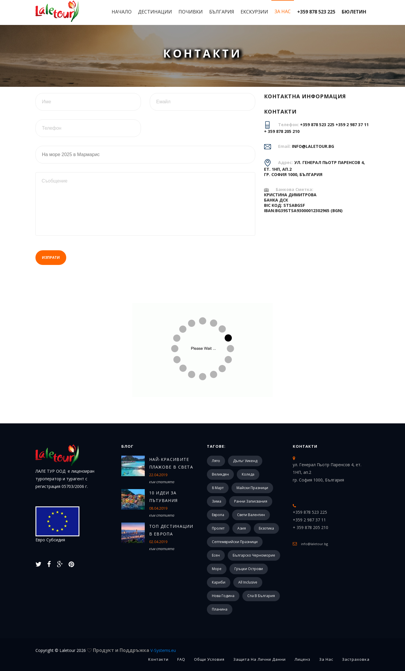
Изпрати (51, 257)
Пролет (218, 528)
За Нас (283, 11)
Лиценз (302, 659)
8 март (218, 487)
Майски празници (252, 487)
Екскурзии (254, 12)
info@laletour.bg (313, 146)
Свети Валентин (251, 514)
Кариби (218, 582)
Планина (219, 609)
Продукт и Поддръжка (134, 650)
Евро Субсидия (57, 524)
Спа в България (261, 595)
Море (217, 568)
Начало (122, 12)
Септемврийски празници (235, 541)
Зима (216, 501)
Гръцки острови (248, 568)
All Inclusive (247, 582)
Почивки (190, 12)
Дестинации (155, 12)
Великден (220, 474)
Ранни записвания (250, 501)
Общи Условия (209, 659)
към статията (161, 481)
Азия (241, 528)
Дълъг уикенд (245, 460)
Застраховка (356, 659)
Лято (216, 460)
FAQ (181, 659)
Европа (218, 514)
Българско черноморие (254, 555)
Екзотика (266, 528)
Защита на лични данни (259, 659)
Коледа (248, 474)
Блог (127, 446)
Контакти (305, 446)
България (221, 12)
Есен (216, 555)
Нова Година (223, 595)
